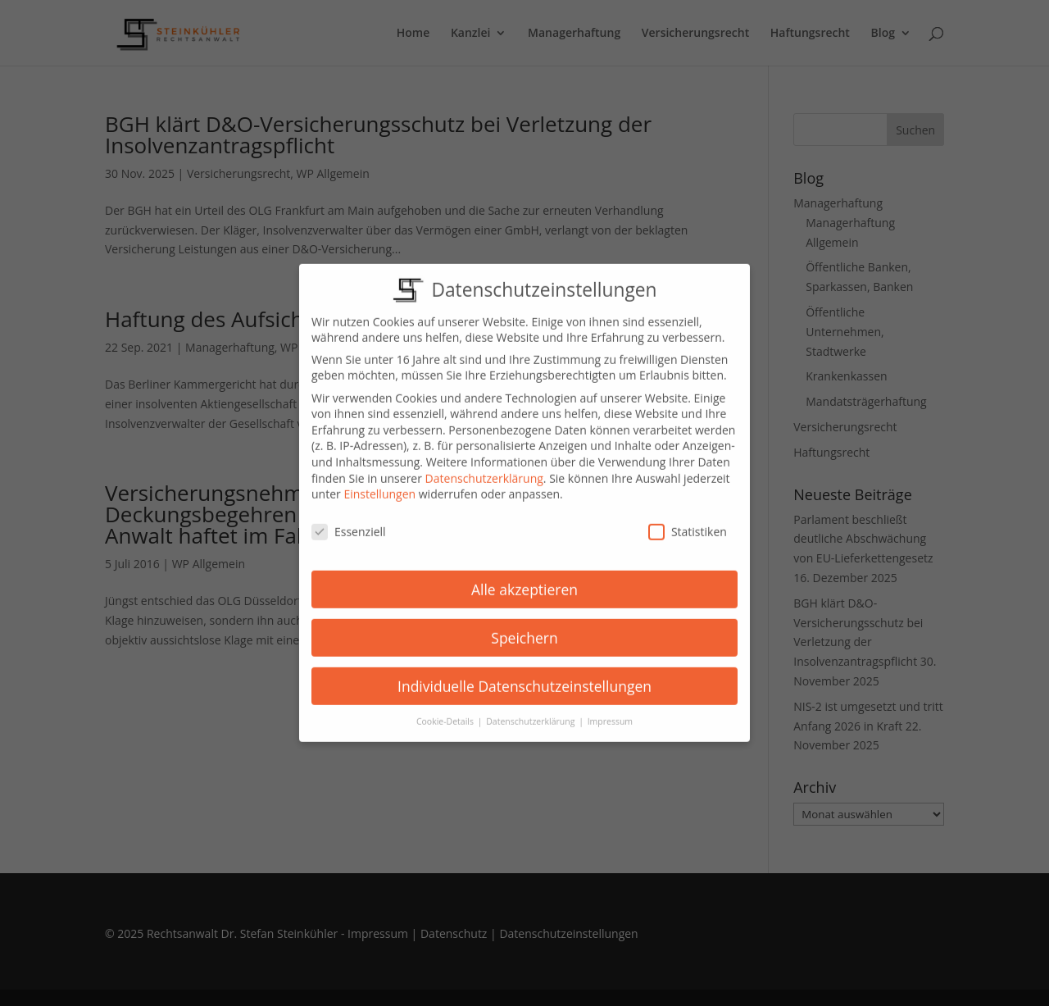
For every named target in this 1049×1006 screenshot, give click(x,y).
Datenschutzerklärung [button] (531, 710)
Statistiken (687, 520)
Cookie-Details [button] (446, 710)
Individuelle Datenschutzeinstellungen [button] (524, 674)
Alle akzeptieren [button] (524, 577)
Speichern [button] (524, 625)
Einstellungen (379, 482)
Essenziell (348, 520)
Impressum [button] (610, 710)
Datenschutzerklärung (484, 466)
